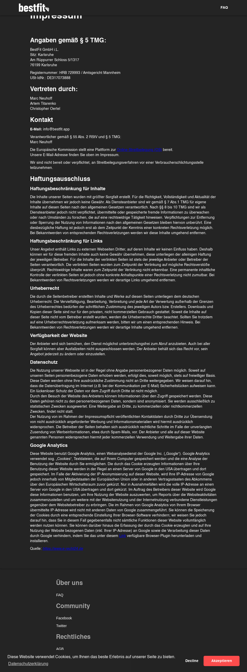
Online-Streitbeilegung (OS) (139, 150)
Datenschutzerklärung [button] (28, 664)
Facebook (64, 618)
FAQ (224, 7)
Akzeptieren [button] (221, 661)
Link (122, 536)
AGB (60, 649)
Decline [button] (191, 661)
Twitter (61, 626)
